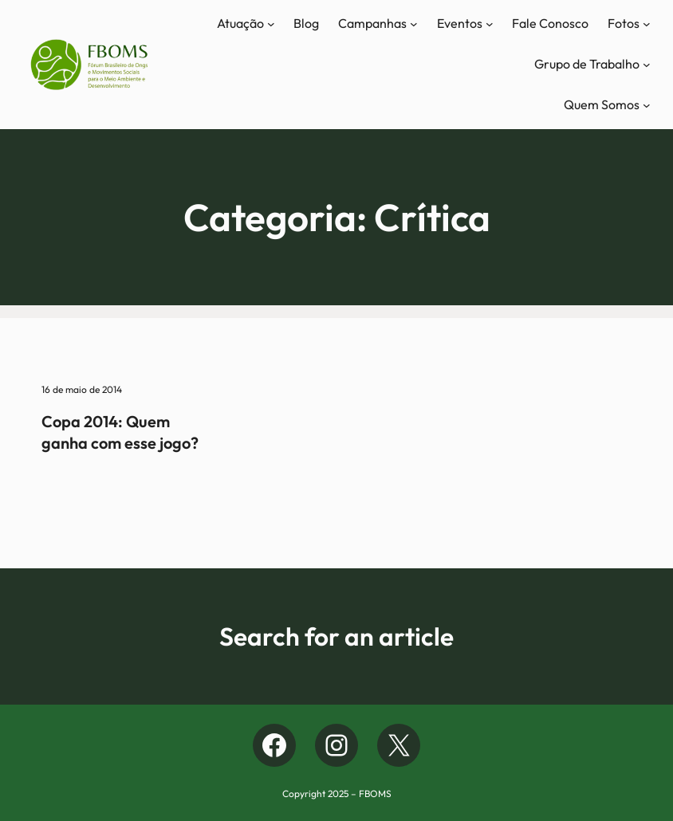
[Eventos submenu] (490, 24)
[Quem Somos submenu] (647, 105)
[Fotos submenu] (647, 24)
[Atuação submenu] (271, 24)
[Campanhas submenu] (414, 24)
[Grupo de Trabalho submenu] (647, 65)
